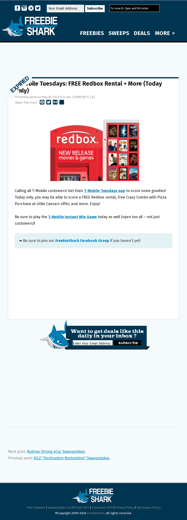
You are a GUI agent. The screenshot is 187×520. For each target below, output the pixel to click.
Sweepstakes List (60, 507)
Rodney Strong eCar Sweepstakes (56, 451)
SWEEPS (118, 33)
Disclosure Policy (149, 507)
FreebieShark (96, 513)
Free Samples (36, 507)
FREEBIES (92, 33)
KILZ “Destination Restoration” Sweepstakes (72, 458)
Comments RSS (102, 507)
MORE (165, 33)
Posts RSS (81, 507)
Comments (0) (83, 97)
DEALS (142, 33)
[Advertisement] (93, 57)
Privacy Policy (124, 507)
